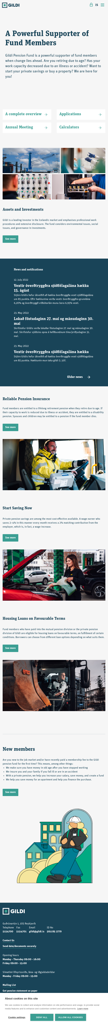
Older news (79, 377)
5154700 (8, 931)
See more (10, 239)
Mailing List (9, 985)
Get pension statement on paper (20, 991)
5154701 (21, 931)
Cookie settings (16, 1017)
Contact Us (8, 940)
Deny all (41, 1017)
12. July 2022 (54, 292)
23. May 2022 (54, 325)
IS (96, 5)
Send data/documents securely (19, 946)
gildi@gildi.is (36, 931)
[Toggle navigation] (103, 5)
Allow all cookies (70, 1017)
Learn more (82, 1008)
